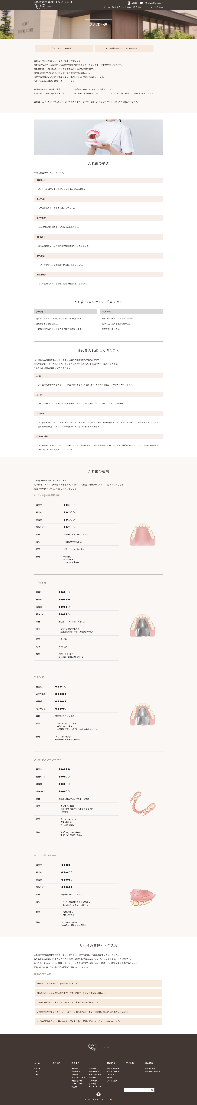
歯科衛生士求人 (151, 1068)
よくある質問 (112, 1081)
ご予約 (36, 1074)
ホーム (107, 7)
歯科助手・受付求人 (152, 1071)
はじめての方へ (113, 1071)
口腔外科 (92, 1077)
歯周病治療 (76, 1071)
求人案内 (158, 7)
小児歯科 (92, 1084)
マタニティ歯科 (77, 1084)
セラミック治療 (95, 1074)
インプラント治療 (78, 1077)
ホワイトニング (95, 1087)
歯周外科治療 (94, 1071)
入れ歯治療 (93, 1081)
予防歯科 (75, 1068)
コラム (36, 1071)
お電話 (132, 3)
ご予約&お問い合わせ (151, 3)
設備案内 (110, 1077)
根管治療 (75, 1074)
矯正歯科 (75, 1087)
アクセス (148, 7)
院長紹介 (116, 7)
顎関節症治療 (77, 1081)
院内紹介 (137, 7)
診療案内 (127, 7)
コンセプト (111, 1074)
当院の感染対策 (113, 1068)
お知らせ (37, 1068)
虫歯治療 (92, 1068)
